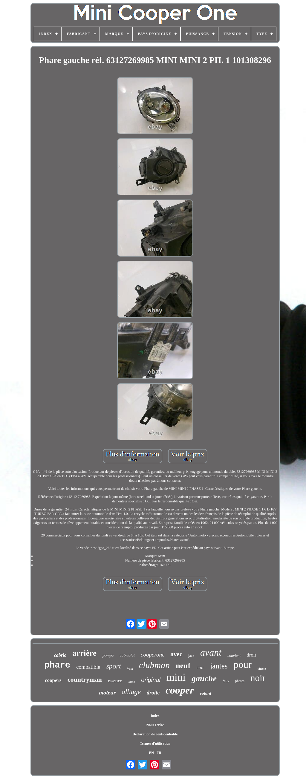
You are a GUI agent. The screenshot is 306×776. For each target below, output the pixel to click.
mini (176, 677)
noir (257, 678)
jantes (218, 666)
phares (239, 681)
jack (191, 656)
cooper (180, 690)
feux (226, 681)
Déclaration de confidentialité (155, 734)
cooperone (153, 654)
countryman (85, 679)
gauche (204, 678)
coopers (53, 680)
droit (251, 655)
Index (155, 716)
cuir (200, 667)
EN (151, 753)
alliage (131, 692)
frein (130, 668)
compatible (88, 667)
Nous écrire (155, 725)
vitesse (262, 668)
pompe (108, 655)
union (131, 681)
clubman (154, 665)
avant (210, 652)
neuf (183, 665)
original (150, 680)
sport (113, 666)
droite (153, 693)
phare (57, 665)
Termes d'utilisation (155, 743)
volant (205, 693)
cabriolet (127, 655)
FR (159, 753)
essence (115, 680)
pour (243, 664)
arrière (85, 653)
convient (234, 655)
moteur (107, 692)
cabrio (60, 655)
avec (176, 654)
